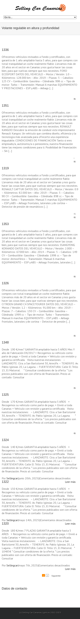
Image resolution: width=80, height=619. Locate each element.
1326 (5, 283)
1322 (5, 481)
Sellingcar (12, 478)
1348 (5, 342)
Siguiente (56, 575)
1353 (5, 224)
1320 (5, 523)
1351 (5, 105)
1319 (5, 168)
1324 (5, 440)
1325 (5, 394)
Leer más (70, 481)
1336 (5, 50)
